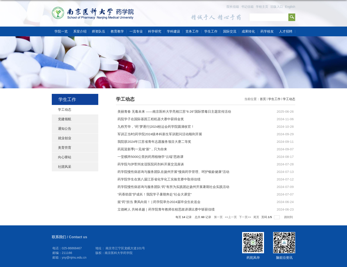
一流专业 (136, 31)
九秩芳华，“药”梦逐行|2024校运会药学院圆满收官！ (156, 126)
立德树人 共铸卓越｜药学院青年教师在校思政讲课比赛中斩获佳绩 (166, 209)
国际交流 (229, 31)
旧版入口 (276, 6)
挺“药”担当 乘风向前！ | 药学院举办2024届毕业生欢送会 (159, 202)
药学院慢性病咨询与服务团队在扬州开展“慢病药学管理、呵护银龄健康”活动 (173, 172)
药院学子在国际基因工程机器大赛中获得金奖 (151, 119)
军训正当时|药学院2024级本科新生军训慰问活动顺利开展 (160, 134)
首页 (263, 99)
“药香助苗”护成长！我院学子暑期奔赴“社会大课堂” (155, 194)
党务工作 (192, 31)
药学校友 (267, 31)
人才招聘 (285, 31)
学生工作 (211, 31)
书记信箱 (247, 6)
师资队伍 (98, 31)
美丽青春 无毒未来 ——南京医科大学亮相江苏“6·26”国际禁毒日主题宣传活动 (174, 111)
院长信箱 (233, 6)
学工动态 (289, 99)
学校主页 (262, 6)
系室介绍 (80, 31)
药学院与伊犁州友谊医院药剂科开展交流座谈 (151, 164)
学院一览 (61, 31)
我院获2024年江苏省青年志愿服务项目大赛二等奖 (154, 141)
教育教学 (117, 31)
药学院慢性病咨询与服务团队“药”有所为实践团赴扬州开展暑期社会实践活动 (173, 187)
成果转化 (248, 31)
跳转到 (289, 217)
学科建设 (173, 31)
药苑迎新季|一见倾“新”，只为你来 (142, 149)
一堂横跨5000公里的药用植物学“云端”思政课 (150, 157)
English (290, 6)
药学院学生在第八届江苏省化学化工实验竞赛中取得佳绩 (159, 179)
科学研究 (154, 31)
